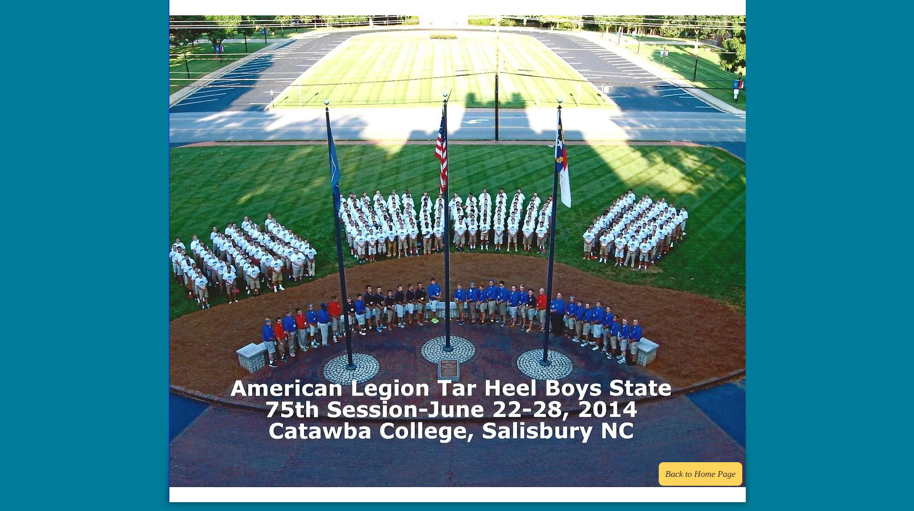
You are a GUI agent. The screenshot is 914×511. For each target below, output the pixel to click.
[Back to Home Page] (700, 474)
